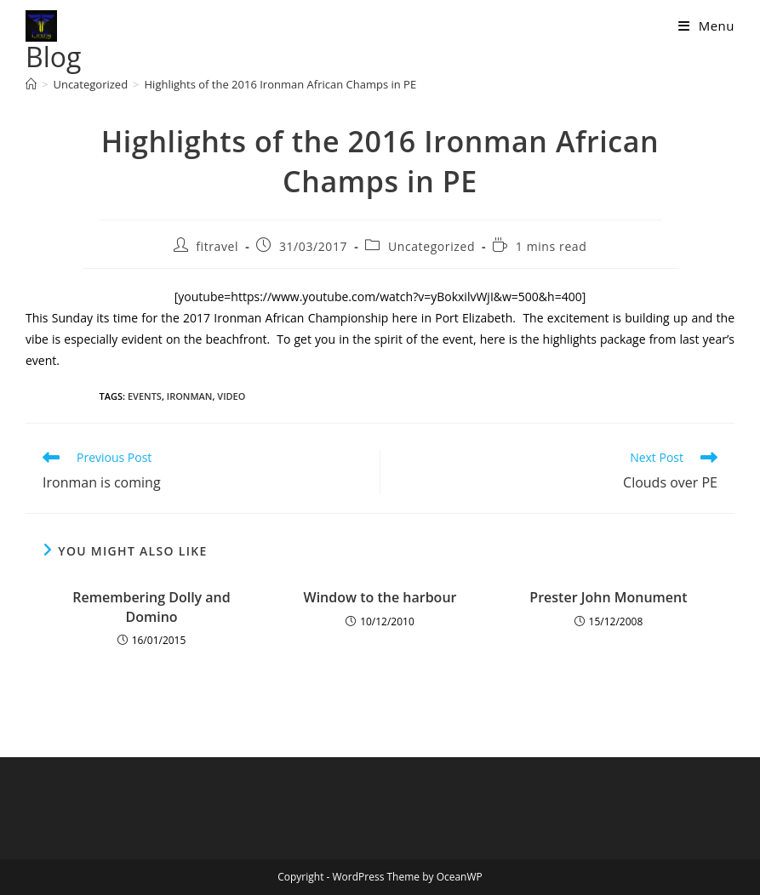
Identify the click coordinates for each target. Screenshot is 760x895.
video (231, 396)
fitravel (217, 246)
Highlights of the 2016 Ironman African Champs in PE (281, 84)
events (145, 396)
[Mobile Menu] (706, 25)
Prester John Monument (608, 597)
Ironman (190, 396)
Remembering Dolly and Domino (151, 606)
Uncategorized (431, 246)
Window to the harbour (380, 597)
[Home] (31, 84)
